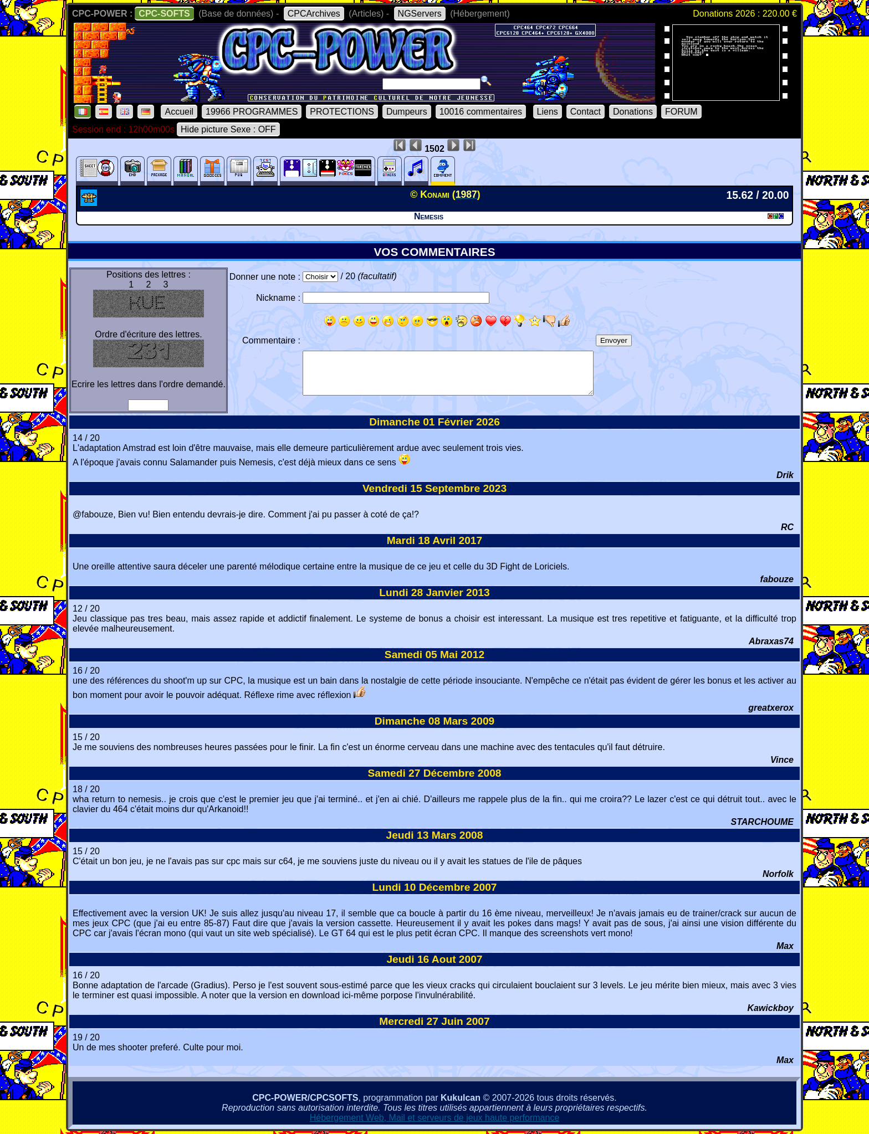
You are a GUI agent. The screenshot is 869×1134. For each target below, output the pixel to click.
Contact (585, 111)
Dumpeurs (406, 111)
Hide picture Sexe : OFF (228, 129)
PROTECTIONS (342, 111)
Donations (633, 111)
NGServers (420, 13)
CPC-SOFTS (164, 13)
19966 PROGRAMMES (252, 111)
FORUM (681, 111)
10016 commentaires (480, 111)
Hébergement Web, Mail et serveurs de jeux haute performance (435, 1117)
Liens (547, 111)
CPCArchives (314, 13)
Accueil (179, 111)
